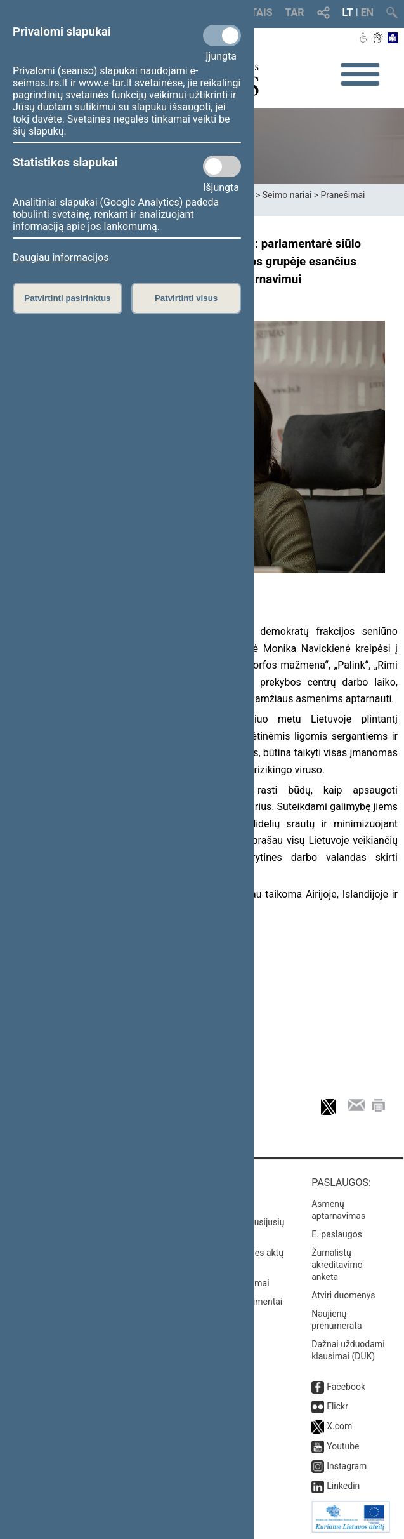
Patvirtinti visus (186, 298)
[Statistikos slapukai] (222, 166)
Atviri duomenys (343, 1295)
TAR (294, 12)
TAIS (261, 12)
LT (347, 12)
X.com (339, 1426)
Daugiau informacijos (60, 257)
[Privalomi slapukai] (222, 35)
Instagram (347, 1466)
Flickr (337, 1406)
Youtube (343, 1446)
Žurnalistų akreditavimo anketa (337, 1265)
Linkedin (343, 1486)
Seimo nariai (287, 195)
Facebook (346, 1387)
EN (367, 12)
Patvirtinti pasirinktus (67, 298)
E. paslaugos (336, 1234)
